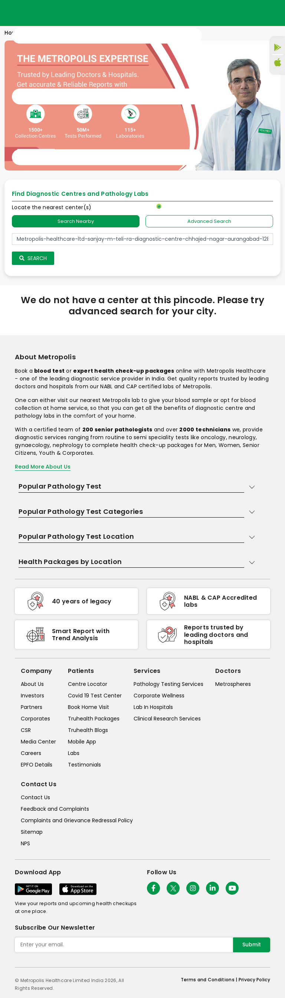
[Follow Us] (153, 888)
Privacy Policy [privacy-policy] (254, 979)
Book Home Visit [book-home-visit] (88, 707)
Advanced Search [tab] (209, 221)
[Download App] (33, 889)
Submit (251, 944)
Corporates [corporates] (35, 718)
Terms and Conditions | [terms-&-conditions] (210, 979)
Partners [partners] (31, 707)
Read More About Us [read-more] (43, 466)
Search (33, 258)
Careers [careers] (31, 753)
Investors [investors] (32, 695)
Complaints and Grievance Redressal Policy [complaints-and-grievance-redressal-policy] (77, 820)
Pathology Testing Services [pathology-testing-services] (168, 684)
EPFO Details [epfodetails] (36, 764)
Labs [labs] (73, 753)
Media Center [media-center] (38, 741)
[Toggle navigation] (106, 96)
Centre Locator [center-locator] (87, 684)
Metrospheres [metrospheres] (233, 684)
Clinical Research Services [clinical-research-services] (167, 718)
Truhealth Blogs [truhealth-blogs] (88, 730)
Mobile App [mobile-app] (82, 741)
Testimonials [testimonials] (84, 764)
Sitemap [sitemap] (32, 832)
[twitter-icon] (173, 888)
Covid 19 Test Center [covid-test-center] (95, 695)
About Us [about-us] (32, 684)
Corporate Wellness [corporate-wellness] (159, 695)
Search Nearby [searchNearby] (76, 221)
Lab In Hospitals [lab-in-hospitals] (153, 707)
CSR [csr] (26, 730)
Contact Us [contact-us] (35, 797)
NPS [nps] (25, 843)
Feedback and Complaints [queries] (55, 809)
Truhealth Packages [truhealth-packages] (93, 718)
